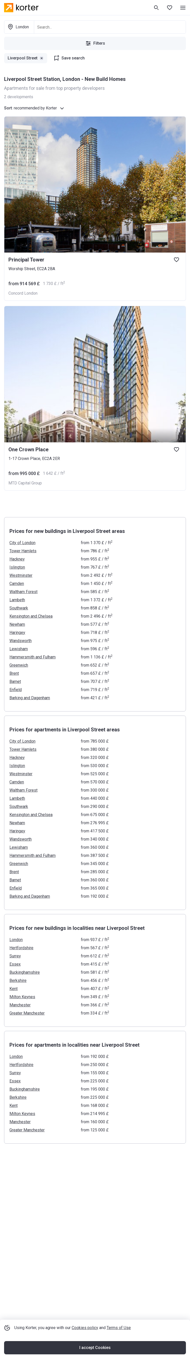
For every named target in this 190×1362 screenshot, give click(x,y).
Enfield (15, 689)
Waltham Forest (23, 591)
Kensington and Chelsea (31, 616)
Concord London (22, 293)
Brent (14, 673)
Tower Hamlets (22, 550)
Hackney (17, 559)
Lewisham (18, 648)
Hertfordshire (21, 947)
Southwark (18, 608)
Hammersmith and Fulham (32, 657)
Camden (16, 583)
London (16, 939)
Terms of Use (119, 1327)
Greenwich (18, 665)
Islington (17, 567)
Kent (13, 988)
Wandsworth (20, 640)
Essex (15, 964)
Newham (17, 624)
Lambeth (17, 599)
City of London (22, 542)
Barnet (15, 681)
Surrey (15, 956)
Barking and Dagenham (29, 697)
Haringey (17, 632)
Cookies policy (85, 1327)
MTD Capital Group (25, 483)
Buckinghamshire (24, 972)
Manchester (20, 1005)
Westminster (20, 575)
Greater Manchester (27, 1013)
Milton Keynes (22, 996)
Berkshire (18, 980)
